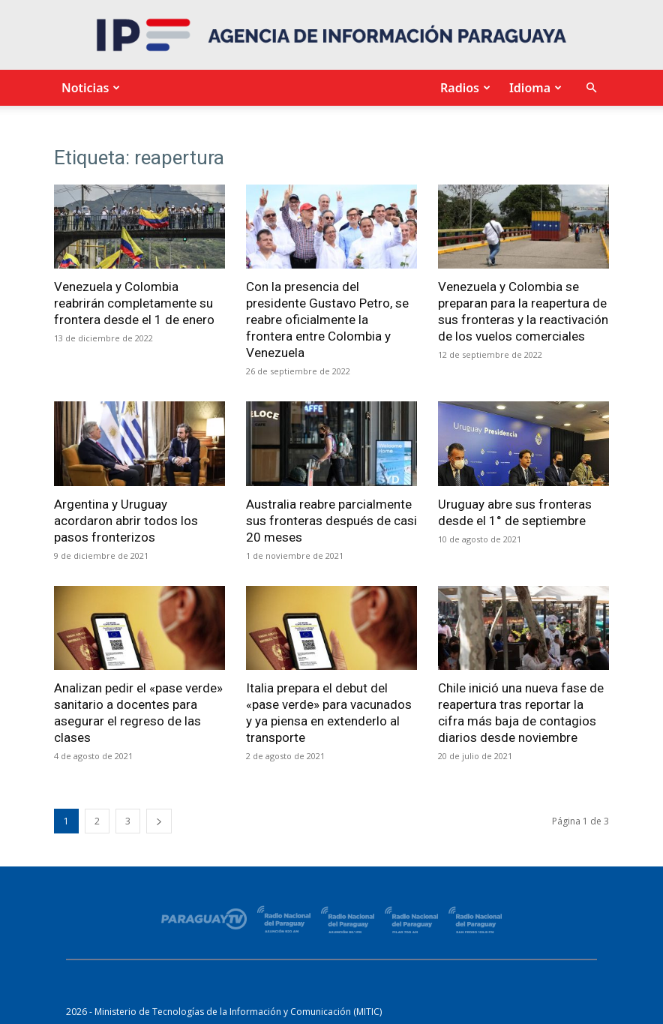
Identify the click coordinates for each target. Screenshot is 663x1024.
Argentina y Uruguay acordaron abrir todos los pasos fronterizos (126, 521)
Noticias (89, 88)
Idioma (533, 88)
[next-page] (159, 821)
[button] (591, 88)
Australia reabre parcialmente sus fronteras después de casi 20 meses (331, 521)
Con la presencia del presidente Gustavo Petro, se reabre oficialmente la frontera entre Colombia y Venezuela (327, 319)
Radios (463, 88)
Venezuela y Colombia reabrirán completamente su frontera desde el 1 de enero (134, 303)
